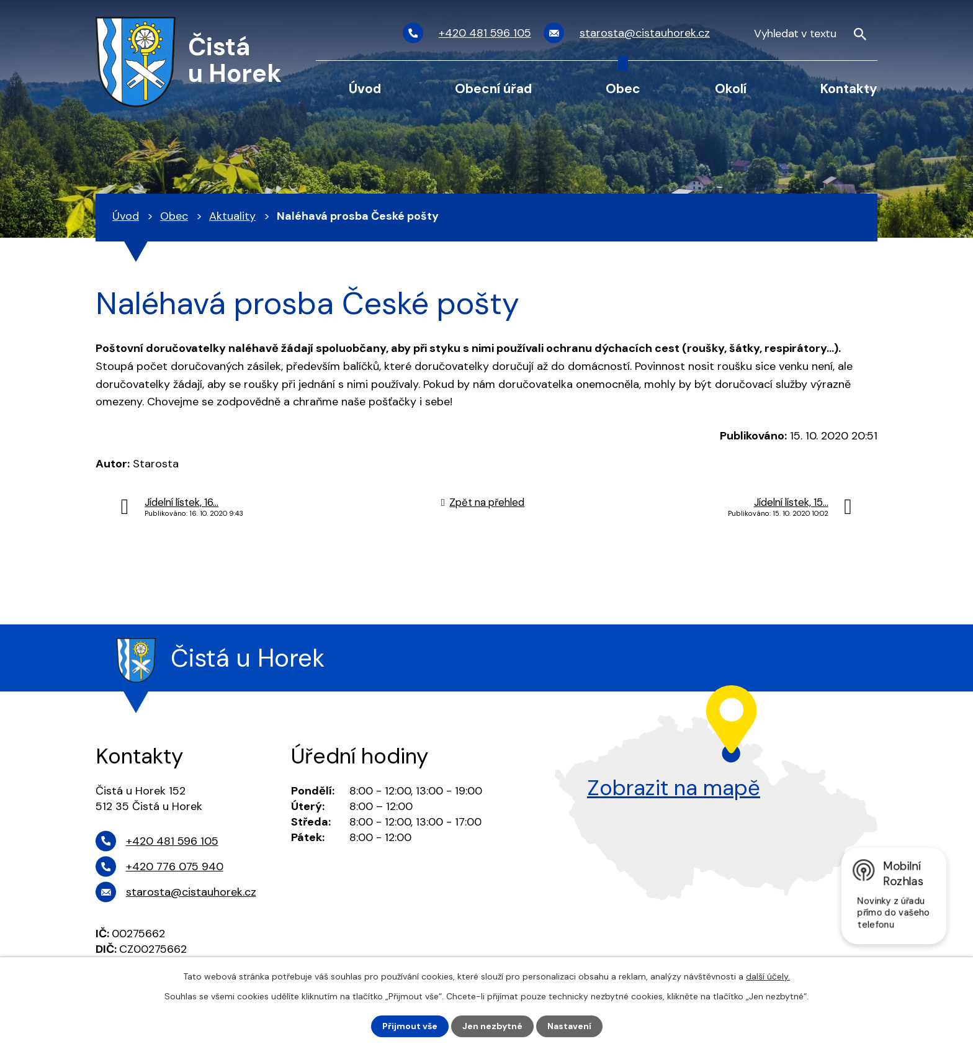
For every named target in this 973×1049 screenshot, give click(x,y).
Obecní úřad (493, 88)
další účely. (768, 976)
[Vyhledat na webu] (810, 33)
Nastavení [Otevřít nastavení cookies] (569, 1026)
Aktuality (232, 216)
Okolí (731, 88)
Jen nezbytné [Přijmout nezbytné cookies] (492, 1026)
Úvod (365, 88)
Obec (623, 88)
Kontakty (848, 88)
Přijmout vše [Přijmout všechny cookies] (409, 1026)
